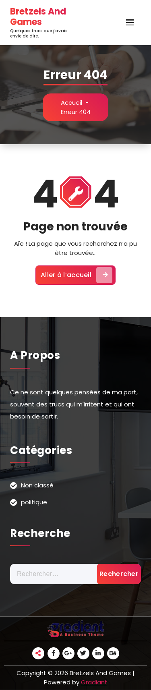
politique (34, 502)
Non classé (37, 485)
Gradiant (94, 682)
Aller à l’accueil (76, 275)
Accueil (71, 102)
